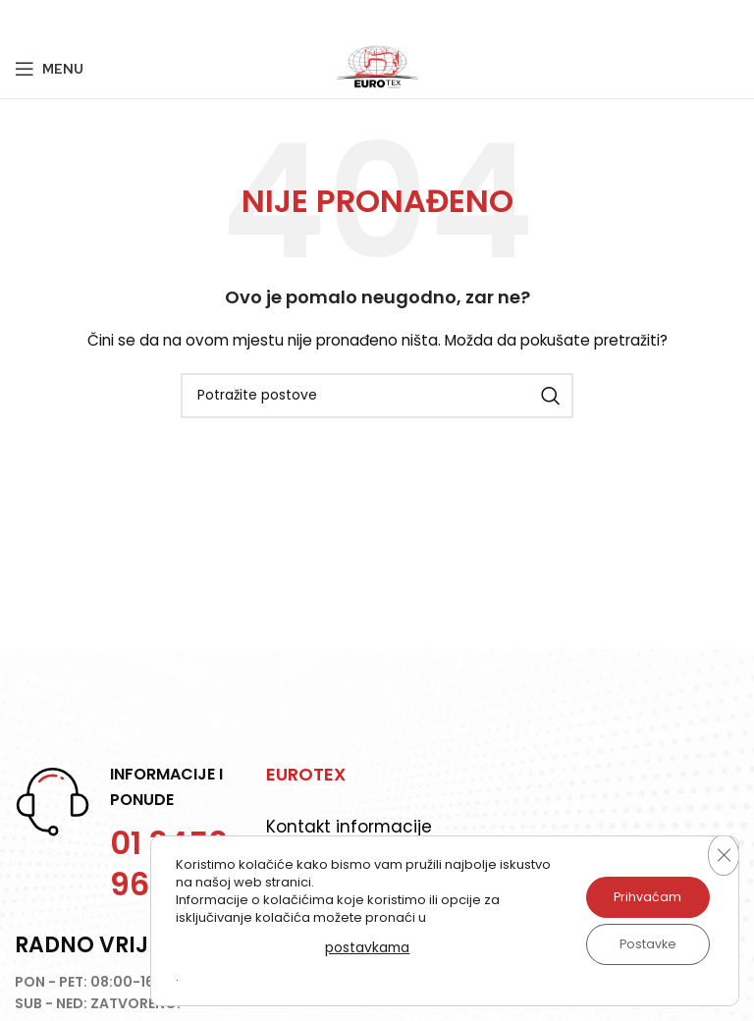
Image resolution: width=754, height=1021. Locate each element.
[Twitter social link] (48, 19)
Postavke (640, 944)
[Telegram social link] (122, 19)
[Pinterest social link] (73, 19)
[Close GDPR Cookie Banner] (721, 855)
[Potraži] (377, 395)
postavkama (359, 947)
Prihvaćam (639, 897)
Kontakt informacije (349, 826)
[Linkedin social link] (98, 19)
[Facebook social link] (25, 19)
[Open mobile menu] (49, 68)
